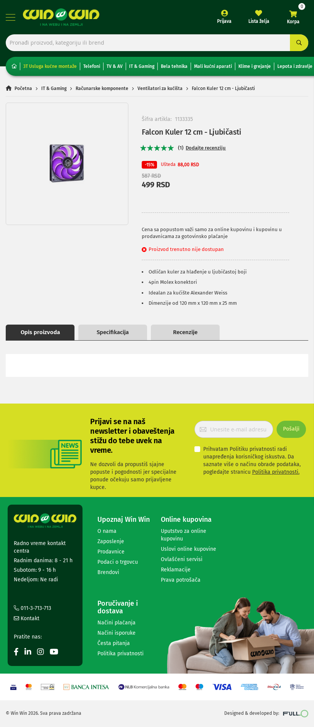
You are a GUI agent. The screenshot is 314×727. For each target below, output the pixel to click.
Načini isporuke (116, 633)
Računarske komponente (102, 89)
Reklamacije (176, 570)
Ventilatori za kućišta (160, 89)
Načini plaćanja (116, 623)
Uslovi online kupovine (188, 549)
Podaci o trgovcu (117, 562)
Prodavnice (111, 552)
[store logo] (61, 17)
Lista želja (258, 21)
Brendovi (108, 572)
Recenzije (185, 332)
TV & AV (115, 66)
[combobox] (157, 42)
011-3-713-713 (32, 609)
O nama (107, 531)
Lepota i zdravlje (294, 66)
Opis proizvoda (40, 332)
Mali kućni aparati (213, 66)
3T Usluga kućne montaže (50, 66)
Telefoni (91, 66)
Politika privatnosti (120, 654)
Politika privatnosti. (275, 472)
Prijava (224, 21)
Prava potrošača (181, 580)
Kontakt (26, 619)
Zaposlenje (110, 542)
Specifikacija (113, 332)
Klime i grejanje (254, 66)
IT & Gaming (141, 66)
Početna (23, 89)
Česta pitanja (113, 643)
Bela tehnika (174, 66)
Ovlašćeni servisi (181, 560)
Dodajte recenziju (206, 148)
